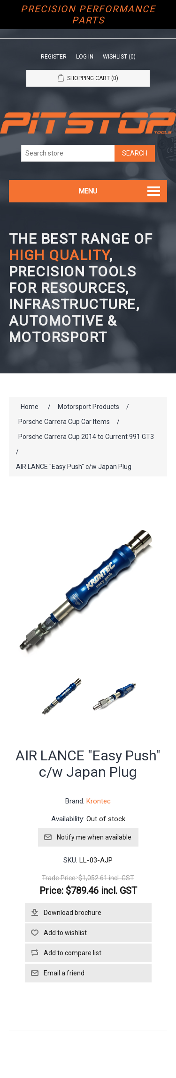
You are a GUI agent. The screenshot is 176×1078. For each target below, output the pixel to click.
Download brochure (72, 912)
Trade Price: (59, 878)
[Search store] (68, 153)
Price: (51, 890)
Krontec (98, 801)
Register (54, 56)
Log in (84, 56)
